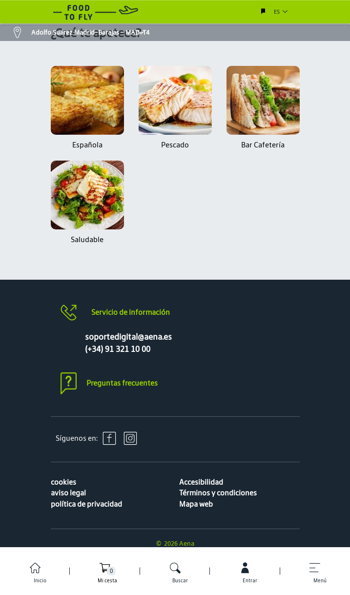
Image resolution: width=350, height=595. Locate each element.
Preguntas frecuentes (122, 383)
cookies (63, 482)
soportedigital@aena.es (128, 336)
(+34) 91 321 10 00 (117, 349)
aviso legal (68, 492)
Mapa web (196, 504)
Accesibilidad (201, 482)
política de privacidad (86, 504)
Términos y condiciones (218, 492)
